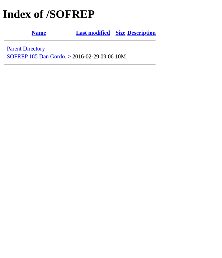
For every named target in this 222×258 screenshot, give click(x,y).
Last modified (93, 33)
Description (141, 33)
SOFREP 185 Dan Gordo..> (39, 56)
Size (120, 33)
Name (39, 33)
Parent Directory (26, 49)
